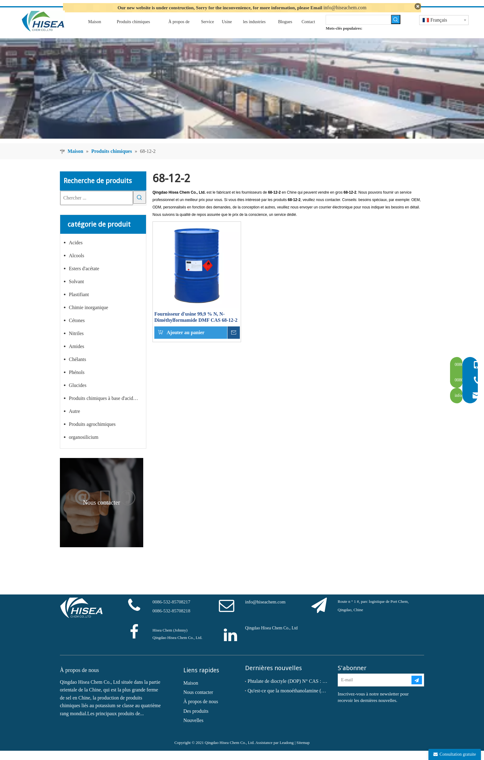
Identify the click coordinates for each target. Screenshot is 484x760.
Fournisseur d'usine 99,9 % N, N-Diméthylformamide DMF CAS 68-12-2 (195, 326)
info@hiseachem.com (345, 7)
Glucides (77, 394)
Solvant (76, 291)
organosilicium (83, 446)
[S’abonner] (416, 689)
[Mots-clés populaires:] (395, 28)
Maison (190, 692)
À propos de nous (200, 711)
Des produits (195, 720)
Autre (74, 420)
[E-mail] (374, 689)
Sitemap (303, 752)
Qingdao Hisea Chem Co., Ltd (271, 637)
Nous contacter (198, 701)
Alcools (76, 265)
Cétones (77, 330)
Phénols (77, 381)
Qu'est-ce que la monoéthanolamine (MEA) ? (288, 700)
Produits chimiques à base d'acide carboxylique (107, 407)
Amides (76, 356)
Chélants (77, 369)
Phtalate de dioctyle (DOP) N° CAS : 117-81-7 (288, 690)
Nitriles (76, 343)
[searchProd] (358, 29)
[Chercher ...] (96, 207)
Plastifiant (79, 304)
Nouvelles (193, 730)
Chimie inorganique (88, 317)
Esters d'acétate (84, 278)
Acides (75, 252)
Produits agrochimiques (92, 433)
